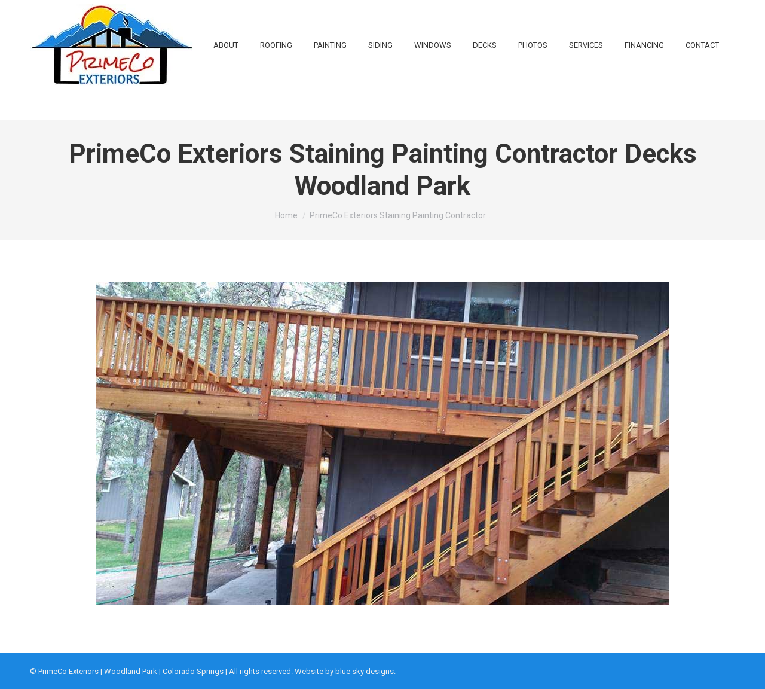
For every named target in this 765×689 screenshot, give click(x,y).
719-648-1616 (164, 15)
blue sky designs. (365, 671)
